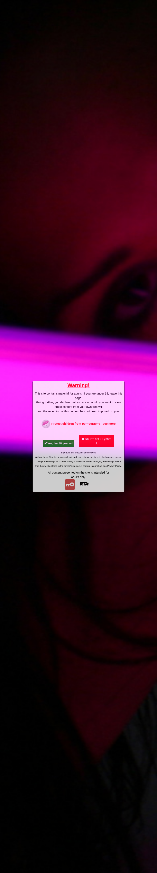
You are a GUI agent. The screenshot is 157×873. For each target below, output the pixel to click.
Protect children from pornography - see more (78, 424)
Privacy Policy (114, 466)
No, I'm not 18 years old (96, 441)
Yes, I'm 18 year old (58, 443)
